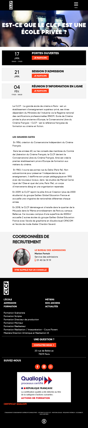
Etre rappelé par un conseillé (31, 270)
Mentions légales (57, 412)
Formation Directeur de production (21, 319)
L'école (8, 299)
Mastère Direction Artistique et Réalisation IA (26, 333)
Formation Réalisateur (15, 326)
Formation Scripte (13, 316)
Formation (10, 306)
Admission (10, 303)
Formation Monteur (13, 323)
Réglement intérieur (69, 412)
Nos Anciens (52, 303)
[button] (44, 420)
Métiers (49, 299)
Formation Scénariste (14, 312)
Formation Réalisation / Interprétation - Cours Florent (31, 329)
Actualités (51, 306)
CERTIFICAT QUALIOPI (15, 404)
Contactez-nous (44, 345)
